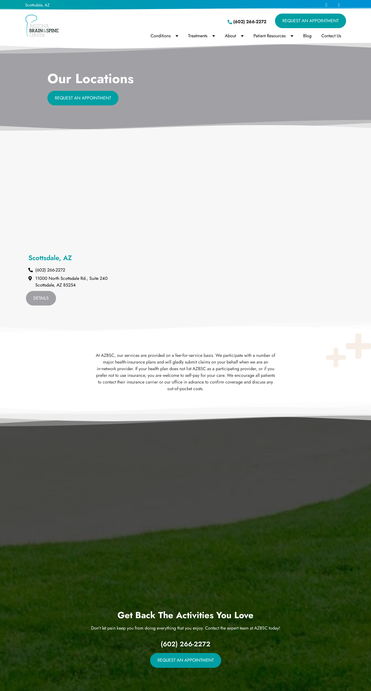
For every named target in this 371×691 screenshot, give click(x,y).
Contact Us (331, 36)
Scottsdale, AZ (37, 5)
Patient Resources (273, 35)
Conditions (164, 35)
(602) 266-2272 (185, 644)
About (234, 35)
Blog (307, 36)
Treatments (201, 35)
